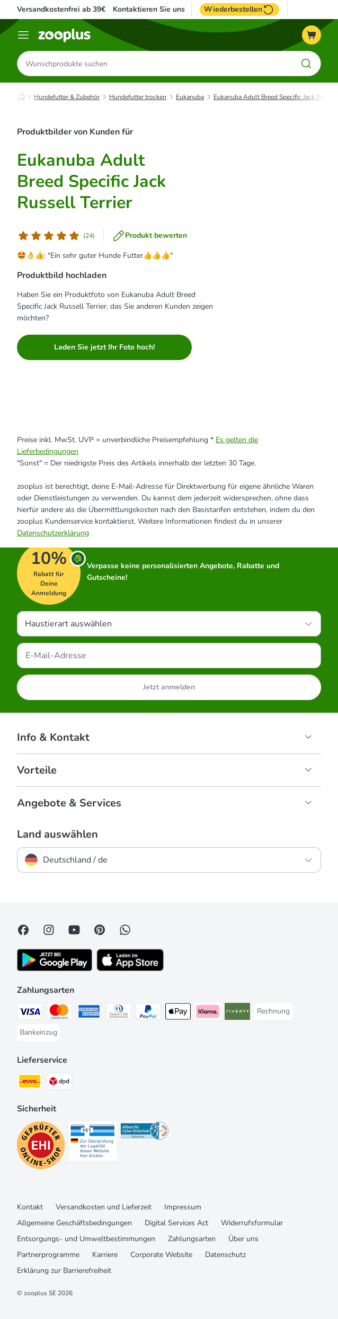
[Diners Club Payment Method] (118, 1013)
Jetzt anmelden (169, 687)
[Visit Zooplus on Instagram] (48, 929)
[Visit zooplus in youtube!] (74, 929)
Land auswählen (57, 834)
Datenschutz (225, 1255)
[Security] (41, 1147)
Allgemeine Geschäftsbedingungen (74, 1223)
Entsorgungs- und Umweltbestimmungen (86, 1239)
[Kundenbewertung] (56, 235)
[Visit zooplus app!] (54, 969)
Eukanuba (190, 97)
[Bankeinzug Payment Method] (38, 1032)
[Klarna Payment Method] (207, 1013)
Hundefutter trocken (137, 97)
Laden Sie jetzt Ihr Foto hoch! (104, 347)
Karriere (105, 1255)
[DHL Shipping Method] (29, 1083)
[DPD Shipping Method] (59, 1083)
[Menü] (23, 35)
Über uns (243, 1239)
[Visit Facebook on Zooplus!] (23, 929)
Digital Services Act (176, 1223)
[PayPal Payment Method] (148, 1013)
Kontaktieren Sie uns (149, 9)
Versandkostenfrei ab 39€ (61, 9)
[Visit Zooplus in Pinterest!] (99, 929)
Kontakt (30, 1207)
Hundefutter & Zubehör (67, 97)
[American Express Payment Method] (89, 1013)
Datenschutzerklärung (53, 533)
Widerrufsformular (252, 1223)
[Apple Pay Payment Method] (178, 1013)
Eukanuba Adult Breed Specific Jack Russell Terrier (91, 181)
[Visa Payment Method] (29, 1013)
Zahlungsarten (192, 1239)
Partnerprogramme (48, 1255)
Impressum (182, 1207)
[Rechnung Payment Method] (273, 1011)
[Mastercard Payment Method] (59, 1013)
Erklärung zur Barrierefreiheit (64, 1271)
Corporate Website (161, 1255)
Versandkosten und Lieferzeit (104, 1207)
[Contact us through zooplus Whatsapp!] (125, 929)
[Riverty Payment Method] (237, 1013)
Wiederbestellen (239, 9)
